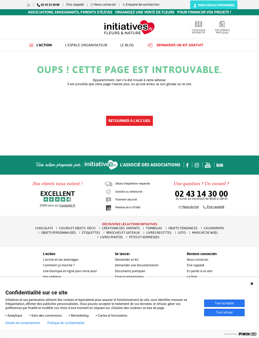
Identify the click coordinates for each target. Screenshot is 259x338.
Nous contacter (197, 259)
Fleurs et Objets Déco (77, 228)
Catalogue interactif (199, 27)
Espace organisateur (129, 276)
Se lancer (122, 254)
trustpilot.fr (67, 205)
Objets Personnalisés (58, 232)
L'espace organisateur (86, 45)
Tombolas (154, 228)
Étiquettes (91, 232)
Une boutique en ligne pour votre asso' (70, 271)
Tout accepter (224, 303)
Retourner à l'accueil (129, 120)
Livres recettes (158, 232)
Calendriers (214, 228)
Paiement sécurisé (126, 199)
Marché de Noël (205, 232)
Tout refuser (224, 312)
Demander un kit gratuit (175, 45)
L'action (40, 45)
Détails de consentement (22, 323)
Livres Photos (111, 237)
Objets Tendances (182, 228)
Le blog (127, 45)
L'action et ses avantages (60, 259)
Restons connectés (202, 254)
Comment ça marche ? (58, 265)
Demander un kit (126, 259)
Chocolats (44, 228)
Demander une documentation (137, 265)
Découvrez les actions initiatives (129, 224)
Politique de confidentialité (66, 323)
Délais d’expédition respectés (132, 183)
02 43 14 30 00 (201, 193)
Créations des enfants (121, 228)
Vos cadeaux (52, 276)
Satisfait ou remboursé (128, 191)
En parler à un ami (199, 271)
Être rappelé (75, 4)
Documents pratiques (222, 27)
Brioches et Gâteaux (123, 232)
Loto (182, 232)
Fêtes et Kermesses (144, 237)
